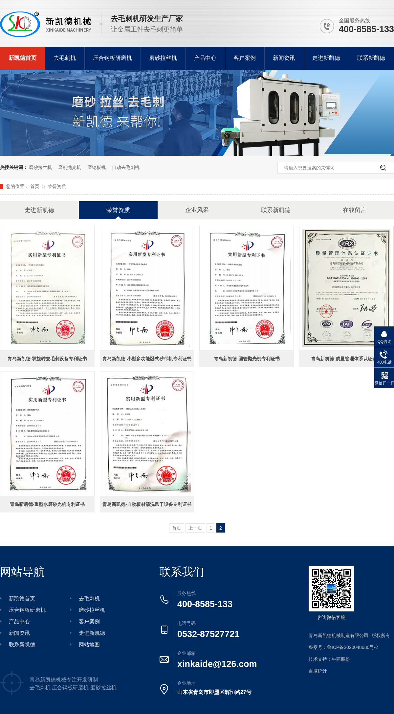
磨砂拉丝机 (163, 58)
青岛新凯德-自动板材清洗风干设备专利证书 (146, 504)
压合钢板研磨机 (112, 58)
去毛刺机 (65, 58)
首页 (35, 186)
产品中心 (205, 58)
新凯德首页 (22, 58)
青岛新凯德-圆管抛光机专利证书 (247, 358)
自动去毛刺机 (126, 167)
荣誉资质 (57, 186)
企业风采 (197, 210)
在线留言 (354, 210)
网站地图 (89, 644)
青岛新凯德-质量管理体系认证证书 (346, 358)
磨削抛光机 (69, 167)
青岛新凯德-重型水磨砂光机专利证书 (47, 504)
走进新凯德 (326, 58)
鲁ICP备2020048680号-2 (352, 647)
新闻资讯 (284, 58)
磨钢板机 (96, 167)
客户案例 (244, 58)
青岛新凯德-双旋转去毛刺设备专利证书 (47, 358)
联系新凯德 (371, 58)
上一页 (195, 528)
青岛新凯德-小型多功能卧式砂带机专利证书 (146, 358)
